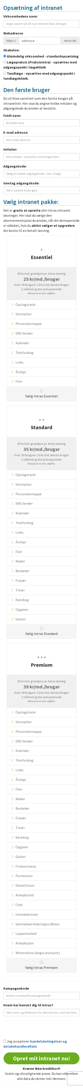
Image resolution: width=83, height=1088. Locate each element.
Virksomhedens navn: (20, 16)
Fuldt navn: (12, 115)
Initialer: (10, 149)
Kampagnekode (16, 988)
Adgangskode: (15, 166)
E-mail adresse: (15, 132)
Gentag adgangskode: (21, 183)
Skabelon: (11, 50)
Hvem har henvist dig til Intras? (28, 1005)
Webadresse (13, 33)
